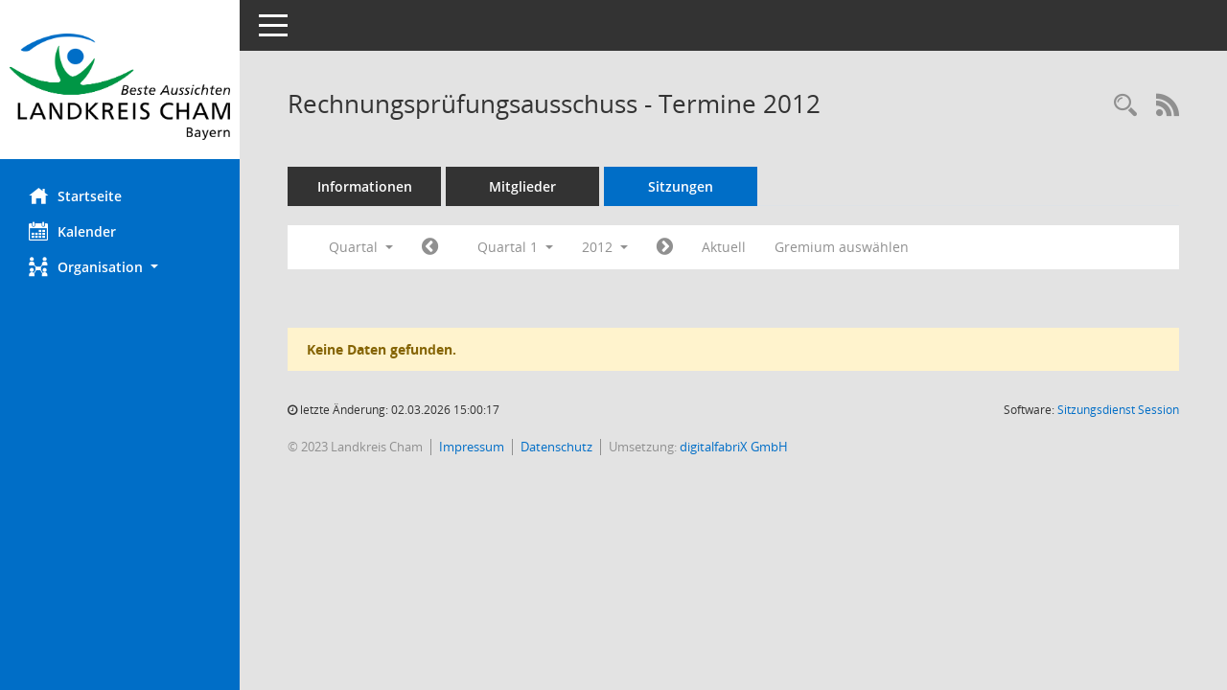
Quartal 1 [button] (515, 247)
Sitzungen (680, 186)
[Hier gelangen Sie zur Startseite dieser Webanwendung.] (120, 87)
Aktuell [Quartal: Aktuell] (724, 247)
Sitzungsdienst (1118, 410)
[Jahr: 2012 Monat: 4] (664, 247)
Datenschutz (556, 446)
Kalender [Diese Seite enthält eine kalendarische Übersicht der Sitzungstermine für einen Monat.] (72, 231)
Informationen (364, 186)
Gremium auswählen (842, 247)
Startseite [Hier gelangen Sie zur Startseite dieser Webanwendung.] (75, 195)
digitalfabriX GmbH (734, 446)
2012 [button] (605, 247)
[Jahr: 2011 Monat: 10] (429, 247)
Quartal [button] (361, 247)
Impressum (471, 446)
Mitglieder (522, 186)
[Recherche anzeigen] (1125, 106)
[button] (120, 267)
